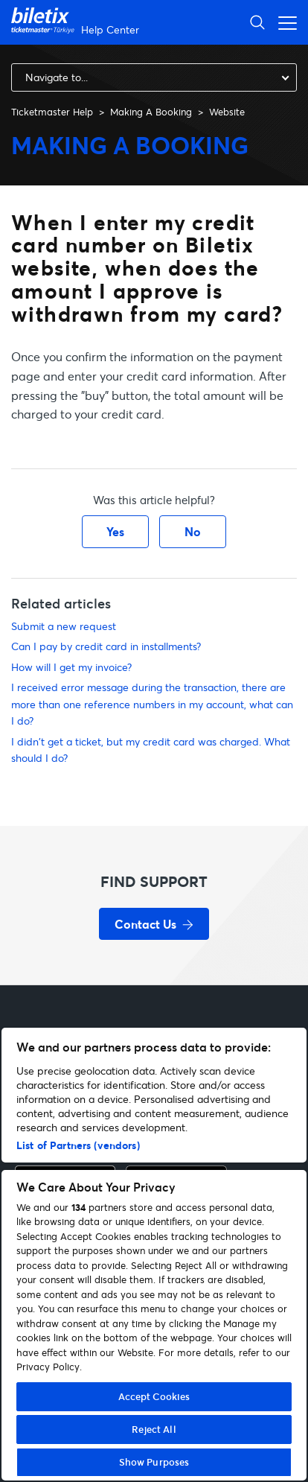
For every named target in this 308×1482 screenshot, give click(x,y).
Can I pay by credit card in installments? (106, 646)
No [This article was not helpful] (193, 531)
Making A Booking (151, 111)
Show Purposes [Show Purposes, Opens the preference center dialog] (154, 1462)
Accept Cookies (154, 1396)
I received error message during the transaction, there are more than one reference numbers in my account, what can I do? (152, 704)
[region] (154, 1254)
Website (227, 111)
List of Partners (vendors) (78, 1145)
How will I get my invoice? (71, 667)
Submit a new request (63, 626)
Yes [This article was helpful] (115, 531)
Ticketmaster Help (52, 111)
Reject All (154, 1429)
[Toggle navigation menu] (283, 22)
